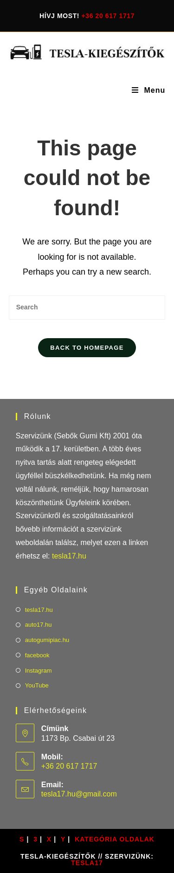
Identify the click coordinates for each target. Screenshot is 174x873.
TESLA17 (87, 863)
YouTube (37, 685)
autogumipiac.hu (47, 639)
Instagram (38, 670)
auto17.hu (38, 624)
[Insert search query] (87, 307)
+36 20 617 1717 (108, 15)
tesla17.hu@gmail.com (79, 794)
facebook (37, 655)
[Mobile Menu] (148, 90)
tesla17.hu (69, 556)
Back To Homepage (86, 347)
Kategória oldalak (115, 839)
